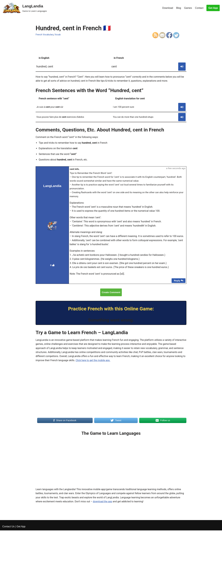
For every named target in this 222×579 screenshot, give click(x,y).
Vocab (58, 34)
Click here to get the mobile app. (117, 369)
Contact (199, 8)
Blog (178, 8)
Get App (213, 8)
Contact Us (8, 575)
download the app (103, 510)
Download (167, 8)
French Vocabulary (45, 34)
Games (188, 8)
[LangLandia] (24, 8)
